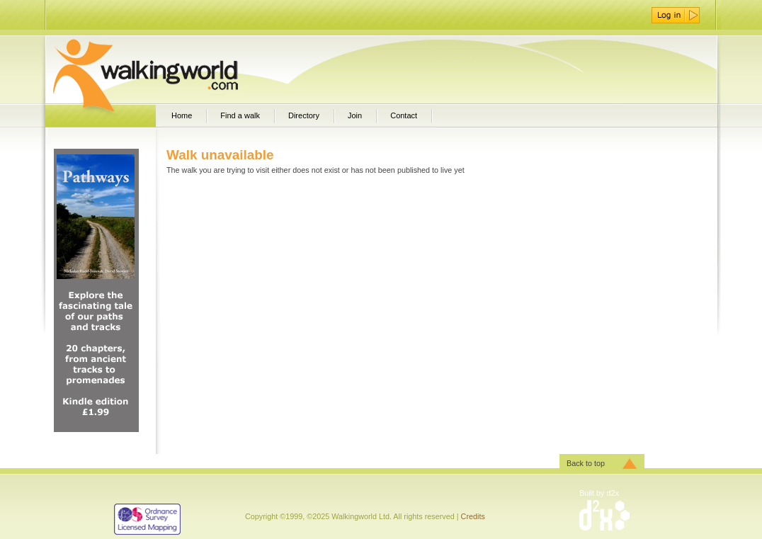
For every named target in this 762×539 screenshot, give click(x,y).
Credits (473, 516)
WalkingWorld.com (170, 69)
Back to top (586, 463)
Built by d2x (599, 493)
